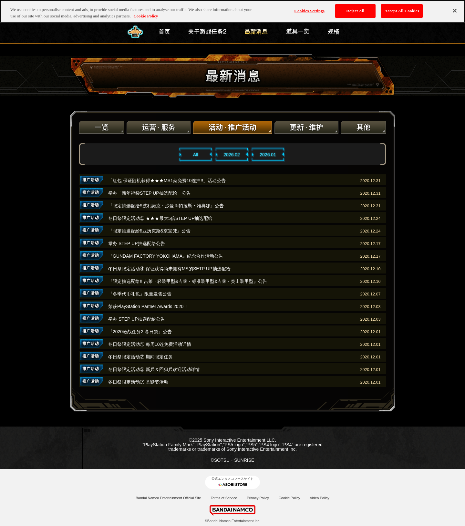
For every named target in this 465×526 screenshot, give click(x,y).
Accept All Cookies (402, 10)
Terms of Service (224, 498)
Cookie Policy (289, 498)
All (195, 154)
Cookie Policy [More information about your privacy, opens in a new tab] (145, 16)
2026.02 (231, 154)
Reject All (355, 10)
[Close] (455, 11)
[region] (232, 11)
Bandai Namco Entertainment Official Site (168, 498)
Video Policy (319, 498)
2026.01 (268, 154)
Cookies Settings (309, 10)
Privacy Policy (258, 498)
